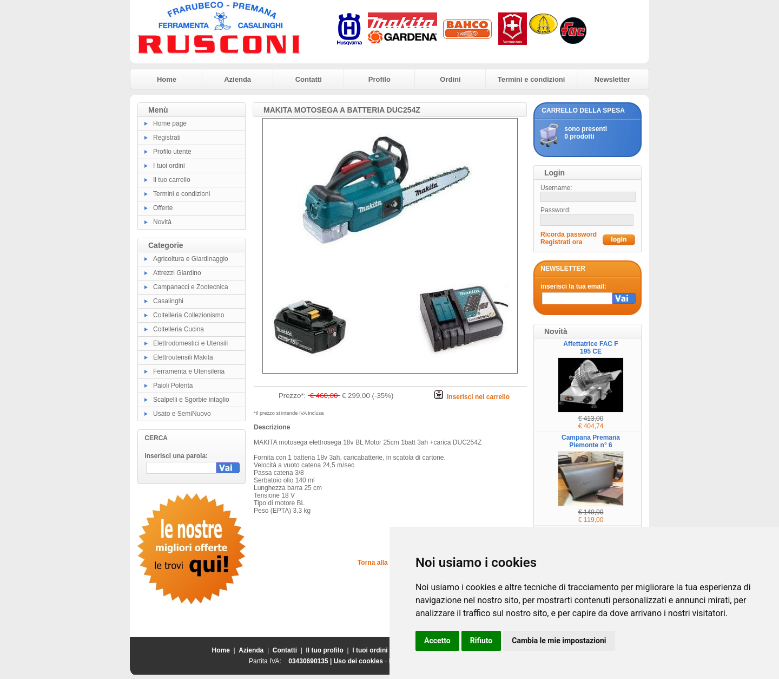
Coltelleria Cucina (178, 329)
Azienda (237, 79)
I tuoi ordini (169, 165)
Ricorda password (568, 234)
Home (166, 79)
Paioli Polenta (173, 385)
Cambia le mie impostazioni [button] (559, 640)
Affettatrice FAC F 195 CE (590, 347)
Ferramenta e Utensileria (189, 371)
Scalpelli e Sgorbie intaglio (191, 399)
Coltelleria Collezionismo (188, 315)
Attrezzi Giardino (177, 273)
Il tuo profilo (325, 650)
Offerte (163, 208)
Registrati (167, 137)
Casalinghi (168, 301)
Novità (162, 222)
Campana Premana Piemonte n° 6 (591, 441)
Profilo (379, 79)
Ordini (450, 79)
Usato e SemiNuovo (182, 413)
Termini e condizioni (531, 79)
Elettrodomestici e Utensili (190, 343)
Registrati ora (561, 242)
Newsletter (612, 79)
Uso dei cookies (358, 661)
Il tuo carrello (171, 180)
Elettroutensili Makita (183, 357)
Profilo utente (172, 151)
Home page (170, 123)
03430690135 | (310, 661)
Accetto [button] (437, 640)
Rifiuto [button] (481, 640)
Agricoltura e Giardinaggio (190, 259)
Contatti (308, 79)
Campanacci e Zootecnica (190, 287)
